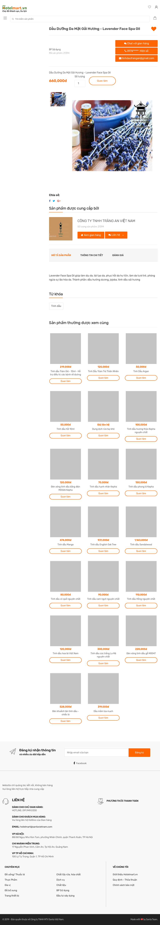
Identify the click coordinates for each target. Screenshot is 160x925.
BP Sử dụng (55, 49)
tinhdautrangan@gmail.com (136, 58)
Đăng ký (139, 752)
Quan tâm (102, 80)
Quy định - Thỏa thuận (125, 879)
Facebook (80, 763)
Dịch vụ (60, 879)
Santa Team (151, 919)
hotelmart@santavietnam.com (36, 826)
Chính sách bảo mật (123, 885)
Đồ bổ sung (11, 890)
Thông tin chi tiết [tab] (91, 255)
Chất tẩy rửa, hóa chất (68, 874)
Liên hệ (114, 234)
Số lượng (80, 76)
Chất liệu (61, 885)
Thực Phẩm (11, 879)
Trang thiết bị (12, 895)
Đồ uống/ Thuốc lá (15, 874)
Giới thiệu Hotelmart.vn (125, 874)
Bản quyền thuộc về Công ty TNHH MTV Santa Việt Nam (37, 919)
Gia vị (8, 885)
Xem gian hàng (91, 235)
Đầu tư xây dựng (65, 895)
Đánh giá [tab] (118, 255)
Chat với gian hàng (136, 43)
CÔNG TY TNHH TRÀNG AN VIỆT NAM (106, 221)
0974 (136, 50)
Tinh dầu (56, 306)
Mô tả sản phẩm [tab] (61, 255)
